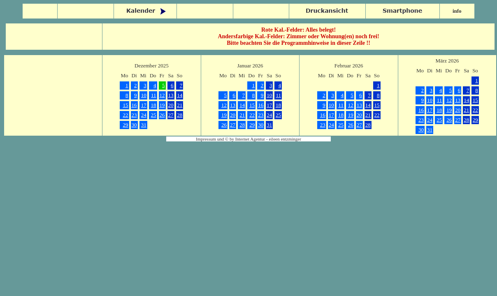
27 (171, 115)
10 (143, 95)
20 (171, 105)
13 (171, 95)
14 (179, 95)
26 (162, 115)
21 (179, 105)
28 (179, 115)
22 (125, 115)
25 (153, 115)
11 (153, 95)
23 (134, 115)
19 (162, 105)
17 (143, 105)
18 (153, 105)
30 (134, 125)
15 (125, 105)
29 (125, 125)
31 (143, 125)
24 (143, 115)
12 (162, 95)
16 (134, 105)
